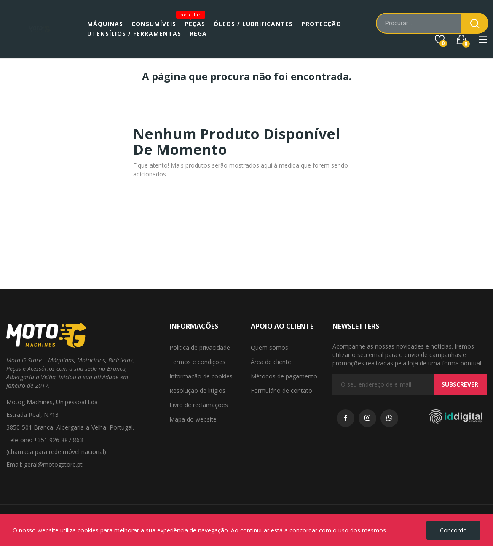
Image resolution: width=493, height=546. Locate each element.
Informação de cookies (201, 376)
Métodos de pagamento (284, 376)
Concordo (453, 530)
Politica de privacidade (199, 347)
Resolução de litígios (197, 391)
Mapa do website (193, 419)
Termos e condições (197, 362)
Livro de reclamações (198, 405)
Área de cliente (271, 362)
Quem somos (269, 347)
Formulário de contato (281, 391)
